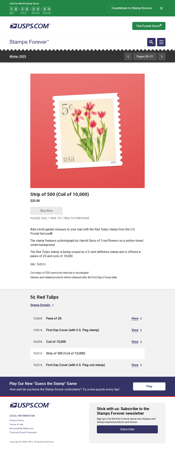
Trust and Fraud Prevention (23, 432)
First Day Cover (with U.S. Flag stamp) (72, 330)
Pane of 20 (53, 318)
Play (149, 386)
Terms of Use (16, 424)
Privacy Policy (17, 420)
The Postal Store (149, 26)
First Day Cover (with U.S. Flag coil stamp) (75, 365)
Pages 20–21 (145, 56)
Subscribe (127, 429)
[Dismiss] (161, 8)
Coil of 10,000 (56, 342)
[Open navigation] (161, 42)
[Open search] (151, 42)
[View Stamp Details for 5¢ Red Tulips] (42, 305)
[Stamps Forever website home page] (29, 42)
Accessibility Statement (21, 428)
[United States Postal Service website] (30, 25)
